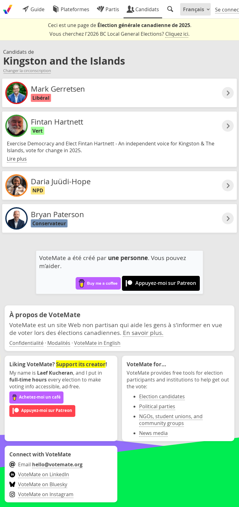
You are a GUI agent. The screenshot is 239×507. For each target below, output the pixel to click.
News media (153, 433)
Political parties (157, 406)
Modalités (58, 343)
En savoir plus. (143, 332)
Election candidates (162, 396)
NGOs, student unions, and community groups (171, 420)
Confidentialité (26, 343)
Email (45, 464)
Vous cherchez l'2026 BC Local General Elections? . (119, 34)
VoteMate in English (97, 343)
